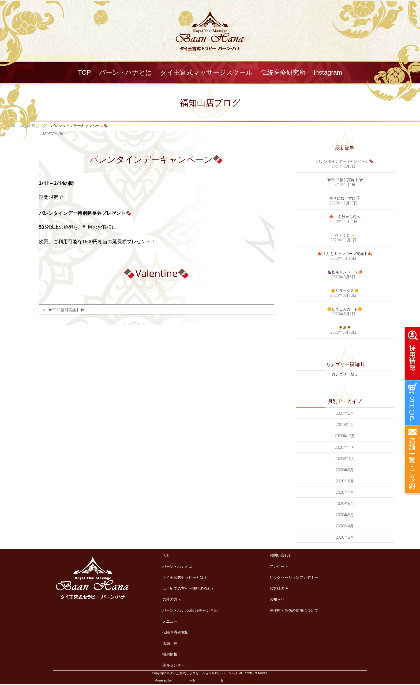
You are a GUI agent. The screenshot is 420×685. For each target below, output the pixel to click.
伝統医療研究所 (175, 632)
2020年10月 (345, 458)
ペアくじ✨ (345, 235)
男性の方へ (171, 599)
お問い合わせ (280, 555)
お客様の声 (278, 588)
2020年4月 (345, 525)
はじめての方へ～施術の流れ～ (188, 588)
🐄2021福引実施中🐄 (66, 309)
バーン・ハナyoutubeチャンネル (190, 610)
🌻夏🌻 (344, 327)
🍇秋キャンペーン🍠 (344, 272)
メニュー (169, 621)
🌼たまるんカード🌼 (344, 308)
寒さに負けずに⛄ (344, 198)
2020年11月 (345, 447)
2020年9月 (345, 469)
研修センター (173, 665)
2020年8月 (345, 481)
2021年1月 (345, 424)
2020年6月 (345, 503)
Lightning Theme (208, 680)
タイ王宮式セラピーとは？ (184, 577)
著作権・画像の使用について (293, 610)
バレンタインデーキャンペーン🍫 (344, 161)
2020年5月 (345, 514)
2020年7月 (345, 492)
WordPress (180, 680)
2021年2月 (345, 413)
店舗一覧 (169, 643)
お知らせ (276, 599)
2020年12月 (345, 435)
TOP (165, 555)
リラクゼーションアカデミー (293, 577)
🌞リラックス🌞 (345, 290)
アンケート (278, 566)
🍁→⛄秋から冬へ (345, 216)
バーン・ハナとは (177, 566)
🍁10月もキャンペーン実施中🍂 (344, 253)
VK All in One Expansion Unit (244, 680)
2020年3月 (345, 537)
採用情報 (169, 654)
